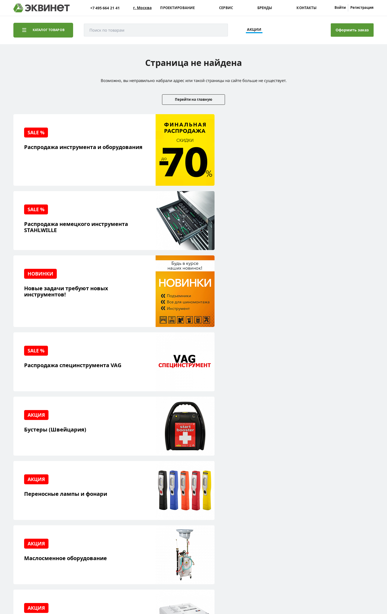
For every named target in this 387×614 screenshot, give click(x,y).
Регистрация (362, 7)
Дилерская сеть (85, 521)
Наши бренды (34, 529)
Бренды (264, 8)
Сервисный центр (38, 512)
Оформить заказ (352, 29)
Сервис (226, 8)
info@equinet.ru (352, 497)
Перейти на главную (193, 99)
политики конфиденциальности (90, 593)
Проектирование (177, 8)
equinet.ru (135, 562)
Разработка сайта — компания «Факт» (335, 564)
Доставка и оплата (38, 537)
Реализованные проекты (44, 496)
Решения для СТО (38, 504)
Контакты (306, 8)
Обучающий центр (38, 521)
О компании (82, 496)
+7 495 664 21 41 (105, 7)
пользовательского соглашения (148, 593)
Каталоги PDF (83, 512)
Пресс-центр (83, 504)
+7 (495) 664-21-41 (350, 504)
